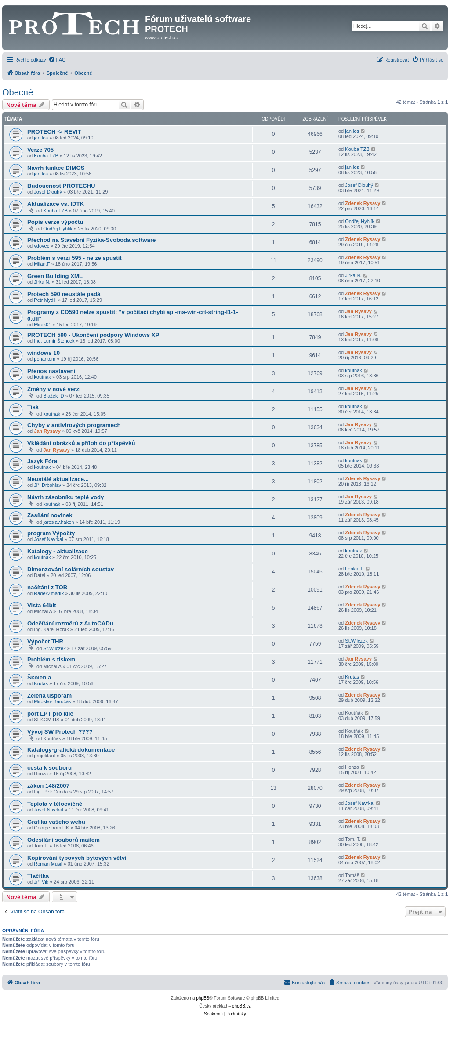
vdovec (41, 245)
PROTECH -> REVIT (54, 131)
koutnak (42, 377)
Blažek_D (53, 395)
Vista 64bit (41, 605)
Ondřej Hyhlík (58, 228)
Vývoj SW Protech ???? (60, 731)
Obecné (17, 92)
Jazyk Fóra (42, 461)
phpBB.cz (241, 1006)
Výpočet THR (45, 641)
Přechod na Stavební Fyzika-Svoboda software (91, 240)
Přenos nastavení (51, 371)
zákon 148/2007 (48, 785)
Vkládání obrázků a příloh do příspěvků (81, 443)
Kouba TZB (46, 155)
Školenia (39, 677)
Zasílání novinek (50, 515)
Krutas (41, 683)
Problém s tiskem (51, 659)
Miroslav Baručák (52, 701)
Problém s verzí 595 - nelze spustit (74, 258)
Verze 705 (40, 149)
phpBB (202, 998)
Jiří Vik (41, 881)
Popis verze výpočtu (55, 222)
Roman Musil (48, 863)
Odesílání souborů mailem (63, 839)
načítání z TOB (47, 587)
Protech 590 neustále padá (63, 294)
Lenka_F (354, 568)
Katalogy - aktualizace (57, 551)
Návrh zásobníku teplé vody (65, 497)
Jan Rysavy (358, 311)
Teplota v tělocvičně (54, 803)
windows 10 (43, 353)
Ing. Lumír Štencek (54, 340)
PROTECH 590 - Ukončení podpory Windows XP (93, 335)
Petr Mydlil (45, 300)
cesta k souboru (49, 767)
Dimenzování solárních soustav (70, 569)
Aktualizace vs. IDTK (55, 204)
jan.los (41, 137)
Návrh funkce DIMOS (55, 167)
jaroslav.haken (58, 522)
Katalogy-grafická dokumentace (71, 749)
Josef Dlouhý (48, 191)
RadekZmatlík (49, 593)
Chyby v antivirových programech (74, 425)
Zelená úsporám (49, 695)
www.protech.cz (162, 37)
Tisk (33, 407)
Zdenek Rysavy (362, 203)
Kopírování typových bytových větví (77, 858)
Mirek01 (42, 324)
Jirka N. (42, 282)
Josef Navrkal (48, 539)
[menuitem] (57, 60)
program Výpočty (51, 533)
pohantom (44, 359)
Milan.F (42, 264)
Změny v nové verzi (54, 389)
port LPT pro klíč (50, 713)
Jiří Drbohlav (47, 485)
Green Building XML (55, 276)
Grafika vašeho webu (56, 821)
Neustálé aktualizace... (58, 479)
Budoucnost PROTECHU (61, 186)
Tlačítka (38, 876)
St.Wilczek (54, 648)
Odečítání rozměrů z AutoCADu (70, 623)
